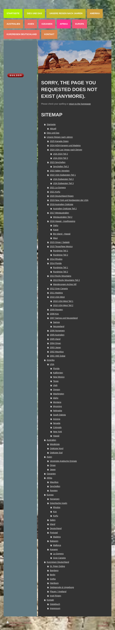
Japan (53, 469)
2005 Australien (57, 335)
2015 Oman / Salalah (60, 242)
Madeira (57, 537)
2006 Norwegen (57, 330)
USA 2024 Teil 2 (60, 154)
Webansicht (102, 625)
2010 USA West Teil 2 (63, 305)
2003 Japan (55, 347)
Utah (55, 385)
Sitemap (27, 622)
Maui (55, 238)
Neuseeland (58, 326)
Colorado (57, 427)
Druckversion (15, 622)
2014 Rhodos (56, 259)
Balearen (54, 541)
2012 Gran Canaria (59, 288)
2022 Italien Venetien (59, 171)
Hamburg (54, 583)
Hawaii (56, 436)
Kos (55, 511)
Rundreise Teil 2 (60, 255)
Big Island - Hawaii (61, 234)
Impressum (55, 608)
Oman (53, 465)
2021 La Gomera (58, 187)
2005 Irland (55, 339)
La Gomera (58, 553)
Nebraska (57, 410)
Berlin (52, 574)
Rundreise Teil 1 (60, 250)
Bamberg (54, 570)
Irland (52, 524)
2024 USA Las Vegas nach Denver (66, 149)
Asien (49, 457)
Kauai (55, 229)
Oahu (55, 225)
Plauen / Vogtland (58, 591)
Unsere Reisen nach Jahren (60, 137)
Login (105, 622)
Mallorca (57, 545)
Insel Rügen (55, 596)
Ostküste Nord (56, 448)
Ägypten (54, 490)
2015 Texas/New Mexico (61, 246)
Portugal (54, 532)
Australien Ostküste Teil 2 (65, 208)
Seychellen (55, 486)
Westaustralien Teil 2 (62, 217)
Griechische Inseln (58, 503)
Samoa (56, 322)
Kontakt (50, 600)
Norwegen (54, 499)
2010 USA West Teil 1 (63, 301)
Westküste (55, 444)
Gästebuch (55, 604)
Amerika (50, 360)
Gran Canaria (59, 558)
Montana (57, 402)
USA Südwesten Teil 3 (63, 183)
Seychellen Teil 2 (61, 166)
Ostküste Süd (56, 452)
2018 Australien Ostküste (61, 204)
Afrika (49, 478)
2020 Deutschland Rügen (62, 196)
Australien (51, 440)
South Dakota (59, 415)
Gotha (53, 579)
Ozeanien (51, 473)
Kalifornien (58, 373)
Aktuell (53, 128)
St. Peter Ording (57, 566)
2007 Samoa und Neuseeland (64, 318)
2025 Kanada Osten (59, 141)
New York (57, 431)
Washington (58, 394)
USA (52, 364)
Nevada (56, 423)
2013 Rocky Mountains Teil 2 (66, 280)
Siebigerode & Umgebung (62, 587)
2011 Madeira (56, 293)
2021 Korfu (55, 192)
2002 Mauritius (57, 351)
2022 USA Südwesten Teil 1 (63, 175)
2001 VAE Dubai (57, 356)
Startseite (51, 124)
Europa (50, 495)
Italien (52, 520)
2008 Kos (54, 314)
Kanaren (54, 549)
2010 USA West (57, 297)
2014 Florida (56, 263)
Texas (56, 381)
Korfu (55, 516)
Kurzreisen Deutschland (58, 562)
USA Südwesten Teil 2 (63, 179)
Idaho (55, 398)
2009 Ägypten (56, 309)
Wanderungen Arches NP (65, 284)
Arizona (56, 419)
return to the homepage (80, 104)
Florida (56, 368)
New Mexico (58, 377)
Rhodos (56, 507)
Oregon (56, 389)
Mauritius (54, 482)
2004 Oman (55, 343)
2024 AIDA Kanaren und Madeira (65, 145)
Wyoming (57, 406)
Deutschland (56, 528)
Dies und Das (53, 133)
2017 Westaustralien (59, 213)
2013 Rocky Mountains (60, 276)
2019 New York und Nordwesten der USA (69, 200)
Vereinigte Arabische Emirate (63, 461)
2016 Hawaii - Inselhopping (62, 221)
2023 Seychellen (57, 162)
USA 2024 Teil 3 (60, 158)
